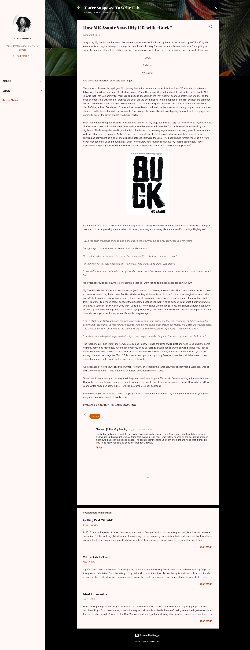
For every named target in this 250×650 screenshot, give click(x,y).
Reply (99, 447)
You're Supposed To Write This (112, 7)
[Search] (217, 9)
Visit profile (23, 56)
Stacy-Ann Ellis (22, 38)
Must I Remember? (96, 594)
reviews (95, 416)
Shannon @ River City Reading (111, 429)
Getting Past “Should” (98, 520)
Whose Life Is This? (96, 557)
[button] (210, 27)
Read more (206, 547)
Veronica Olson (154, 642)
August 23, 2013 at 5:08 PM (141, 429)
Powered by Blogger (147, 635)
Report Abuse (10, 100)
